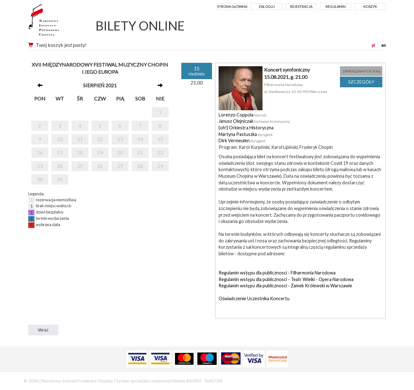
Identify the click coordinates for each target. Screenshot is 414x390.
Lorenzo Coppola (236, 114)
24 (60, 166)
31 (60, 179)
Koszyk (370, 6)
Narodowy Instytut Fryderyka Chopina (55, 22)
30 (40, 179)
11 (80, 139)
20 (120, 152)
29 (160, 166)
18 (80, 152)
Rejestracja (301, 6)
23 (40, 166)
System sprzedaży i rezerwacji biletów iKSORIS (158, 380)
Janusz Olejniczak (236, 121)
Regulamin (336, 6)
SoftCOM (213, 380)
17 (60, 152)
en (383, 45)
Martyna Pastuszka (238, 134)
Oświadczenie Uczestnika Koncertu (254, 298)
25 (80, 166)
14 (140, 139)
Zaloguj (267, 6)
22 (160, 152)
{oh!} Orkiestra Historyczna (246, 127)
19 (100, 152)
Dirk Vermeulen (234, 140)
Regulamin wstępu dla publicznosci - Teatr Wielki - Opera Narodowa (286, 279)
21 (140, 152)
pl (373, 45)
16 (40, 152)
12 (100, 139)
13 (120, 139)
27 (120, 166)
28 (140, 166)
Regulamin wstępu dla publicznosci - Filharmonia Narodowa (277, 272)
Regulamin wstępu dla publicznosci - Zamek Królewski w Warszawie (285, 285)
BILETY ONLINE (140, 25)
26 (100, 166)
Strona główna (232, 6)
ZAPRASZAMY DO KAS (361, 71)
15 (160, 139)
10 (60, 139)
